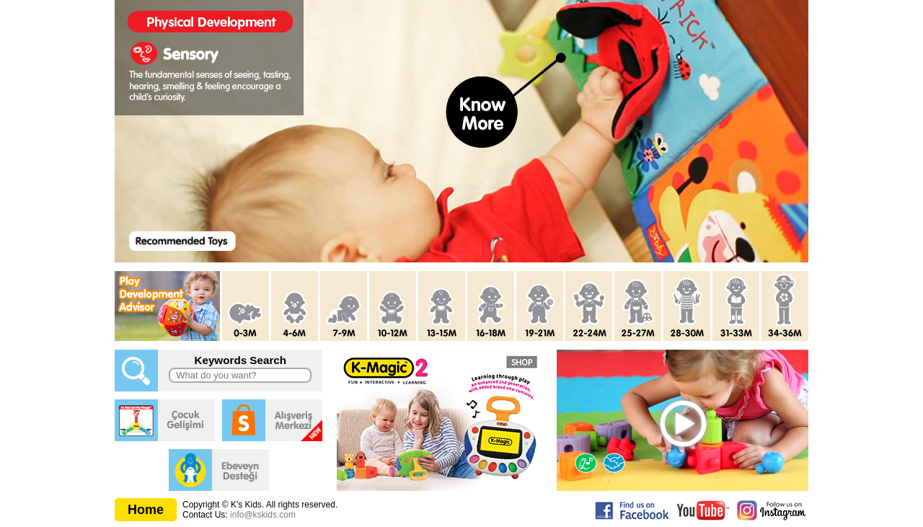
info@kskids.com (263, 515)
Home (146, 509)
